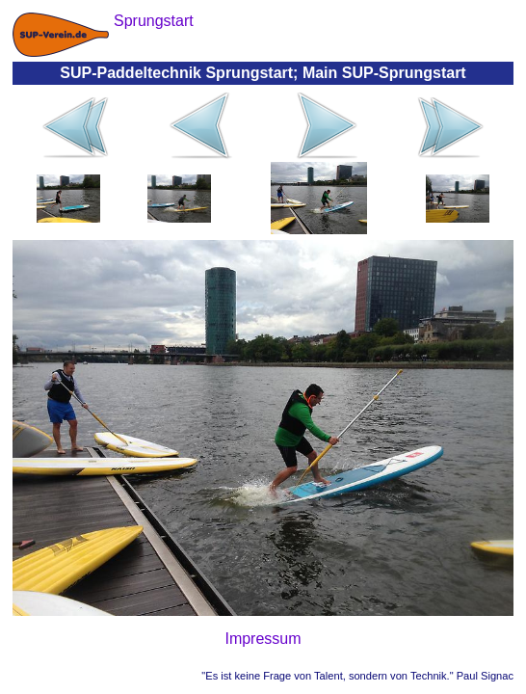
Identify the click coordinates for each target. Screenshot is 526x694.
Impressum (262, 638)
